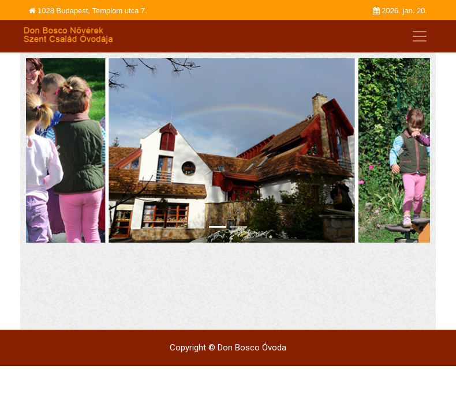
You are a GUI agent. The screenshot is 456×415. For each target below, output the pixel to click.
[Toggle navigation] (419, 36)
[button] (56, 150)
